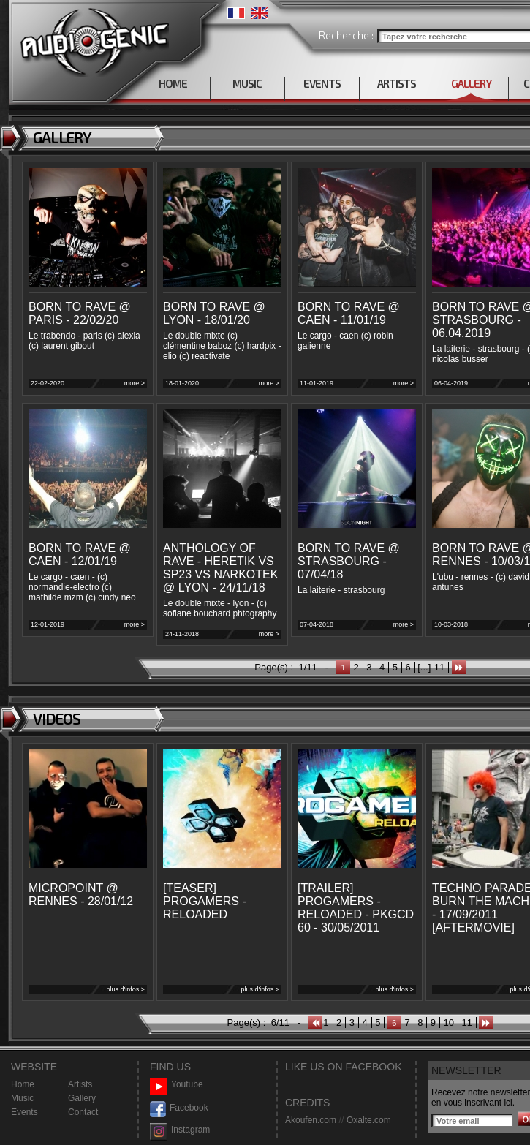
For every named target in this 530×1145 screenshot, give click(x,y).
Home (22, 1084)
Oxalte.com (369, 1120)
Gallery (82, 1098)
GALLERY (471, 83)
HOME (173, 83)
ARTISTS (396, 83)
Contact (83, 1112)
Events (24, 1112)
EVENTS (322, 83)
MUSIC (247, 83)
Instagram (180, 1130)
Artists (80, 1084)
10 (449, 1022)
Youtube (176, 1085)
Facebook (179, 1108)
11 (439, 667)
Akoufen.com (310, 1120)
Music (22, 1098)
